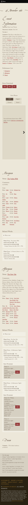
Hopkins (9, 40)
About (21, 482)
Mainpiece (7, 71)
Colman (10, 63)
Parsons (16, 317)
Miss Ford (16, 298)
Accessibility (5, 480)
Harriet (7, 220)
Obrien (15, 197)
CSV (14, 86)
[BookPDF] (14, 132)
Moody (15, 213)
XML (10, 86)
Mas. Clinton (17, 306)
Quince (7, 313)
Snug (7, 321)
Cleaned (9, 102)
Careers (3, 482)
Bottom (8, 311)
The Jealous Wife (12, 179)
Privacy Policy (12, 482)
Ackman (16, 323)
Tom (7, 209)
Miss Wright (13, 300)
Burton (15, 211)
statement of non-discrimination (17, 500)
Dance (6, 75)
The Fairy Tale (11, 274)
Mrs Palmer (16, 220)
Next (23, 132)
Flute (7, 315)
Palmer (15, 207)
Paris (7, 201)
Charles (8, 207)
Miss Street (12, 308)
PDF (9, 99)
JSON (5, 86)
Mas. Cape (12, 304)
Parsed (17, 102)
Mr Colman (14, 47)
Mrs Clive (16, 217)
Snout (7, 323)
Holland (16, 190)
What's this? (8, 235)
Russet (7, 211)
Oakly (7, 190)
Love (15, 313)
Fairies (7, 298)
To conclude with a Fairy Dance (6, 308)
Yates (15, 203)
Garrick (4, 63)
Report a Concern (17, 480)
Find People (5, 484)
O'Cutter (4, 215)
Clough (16, 209)
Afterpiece (7, 73)
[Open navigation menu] (1, 1)
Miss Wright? (10, 58)
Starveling (4, 319)
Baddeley (16, 201)
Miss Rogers (17, 302)
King (15, 194)
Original (18, 99)
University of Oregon (9, 486)
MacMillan (15, 59)
